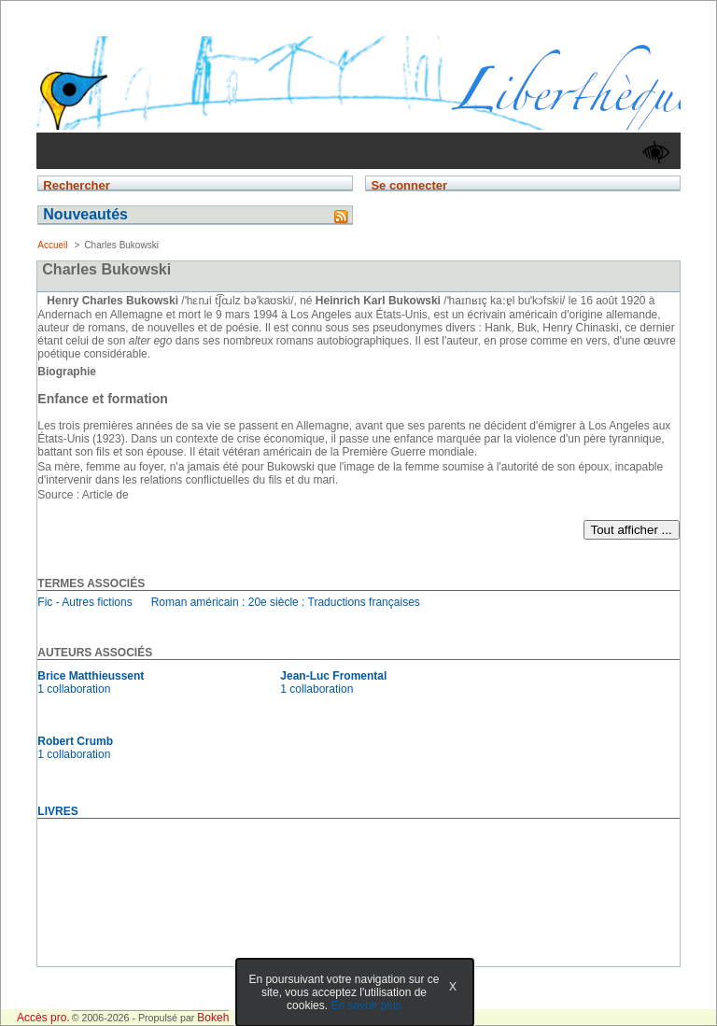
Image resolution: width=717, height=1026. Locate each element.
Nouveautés (85, 214)
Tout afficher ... (631, 530)
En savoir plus (365, 1005)
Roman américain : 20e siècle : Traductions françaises (285, 602)
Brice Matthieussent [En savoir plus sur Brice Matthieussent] (90, 675)
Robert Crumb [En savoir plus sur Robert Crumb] (75, 741)
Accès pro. (43, 1017)
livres (57, 811)
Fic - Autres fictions (84, 602)
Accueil (52, 245)
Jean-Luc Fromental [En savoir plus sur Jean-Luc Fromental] (333, 675)
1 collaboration (73, 689)
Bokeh (213, 1017)
